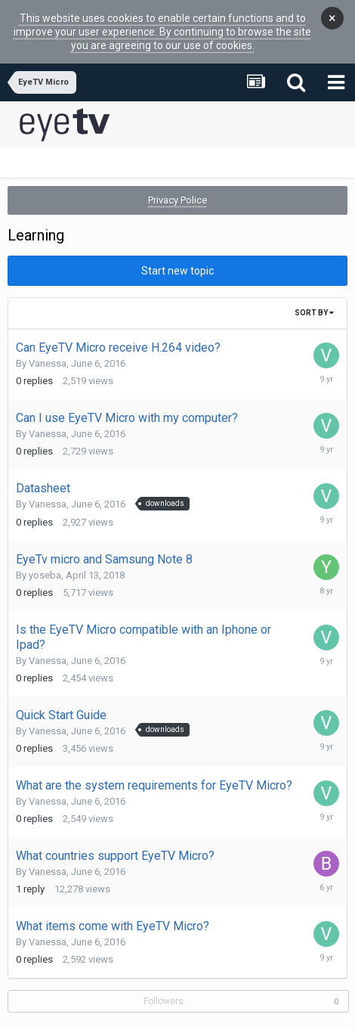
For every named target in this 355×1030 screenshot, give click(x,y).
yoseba (45, 556)
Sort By (314, 294)
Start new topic (177, 252)
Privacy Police (177, 181)
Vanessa (47, 344)
